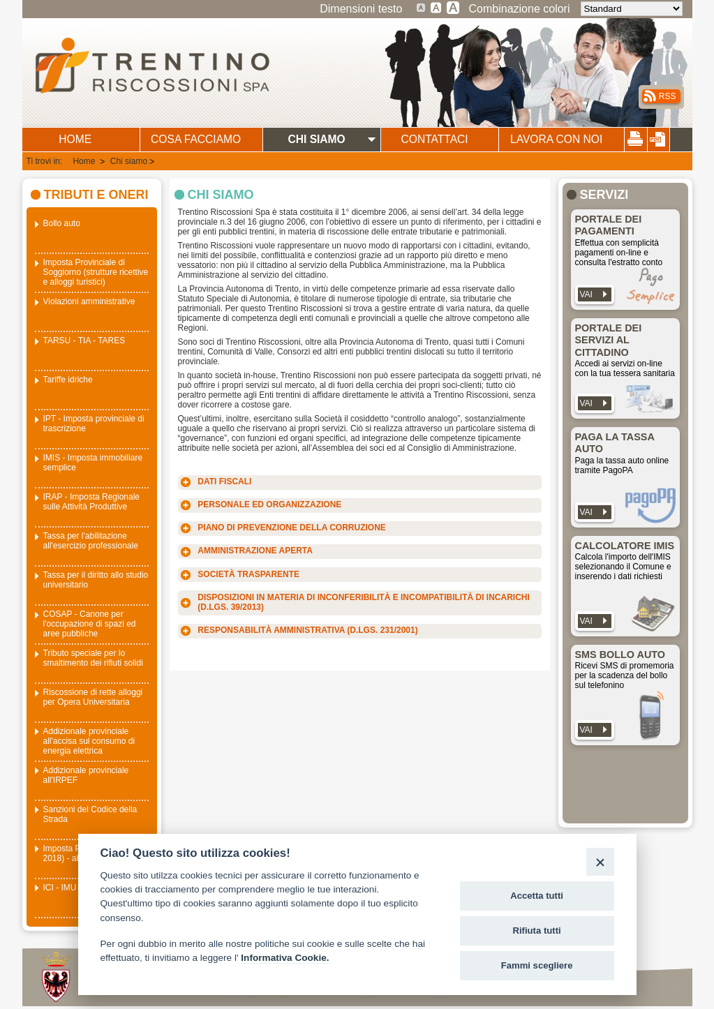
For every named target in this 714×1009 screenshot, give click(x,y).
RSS (667, 96)
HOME (75, 139)
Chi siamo (128, 161)
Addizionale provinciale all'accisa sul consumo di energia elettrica (89, 741)
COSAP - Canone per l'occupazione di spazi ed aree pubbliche (89, 623)
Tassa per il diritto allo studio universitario (96, 580)
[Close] (599, 861)
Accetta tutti (536, 895)
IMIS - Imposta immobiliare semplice (93, 462)
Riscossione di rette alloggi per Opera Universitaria (93, 697)
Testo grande (436, 7)
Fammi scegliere (537, 965)
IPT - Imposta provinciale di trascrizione (93, 423)
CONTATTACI (434, 139)
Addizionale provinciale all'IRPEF (86, 775)
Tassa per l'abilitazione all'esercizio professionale (90, 541)
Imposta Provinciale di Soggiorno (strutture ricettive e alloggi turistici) (96, 272)
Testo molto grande (454, 7)
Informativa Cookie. (285, 957)
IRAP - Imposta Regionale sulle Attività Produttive (91, 501)
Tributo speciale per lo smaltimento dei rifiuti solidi (93, 658)
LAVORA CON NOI (556, 139)
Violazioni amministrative (89, 301)
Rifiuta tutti (537, 930)
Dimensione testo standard (422, 7)
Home (85, 161)
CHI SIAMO (316, 139)
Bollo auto (61, 223)
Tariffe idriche (68, 379)
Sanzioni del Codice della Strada (90, 814)
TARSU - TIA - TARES (84, 340)
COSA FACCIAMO (196, 139)
